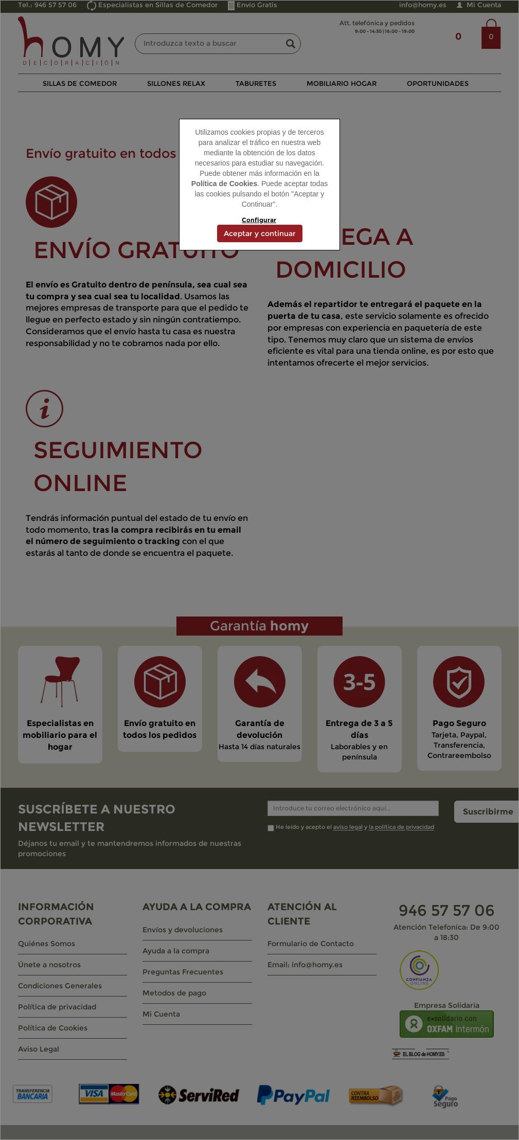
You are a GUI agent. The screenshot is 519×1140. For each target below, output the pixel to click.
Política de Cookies (224, 183)
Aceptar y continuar (260, 233)
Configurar (259, 220)
